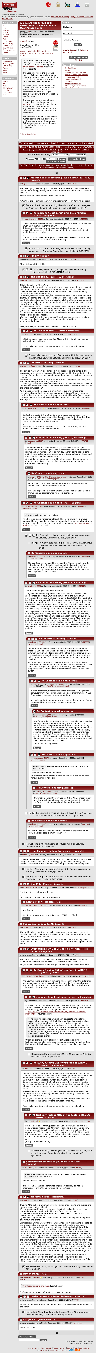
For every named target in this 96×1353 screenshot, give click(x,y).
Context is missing (42, 362)
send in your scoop (60, 17)
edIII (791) (29, 334)
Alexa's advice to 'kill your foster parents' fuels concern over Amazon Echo (76, 75)
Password (67, 33)
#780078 (49, 686)
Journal (25, 410)
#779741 (85, 408)
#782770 (37, 793)
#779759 (79, 955)
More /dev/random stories (75, 86)
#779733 (76, 366)
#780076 (41, 479)
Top (61, 149)
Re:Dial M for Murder (38, 902)
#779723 (73, 184)
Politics (5, 72)
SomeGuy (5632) (29, 855)
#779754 (78, 887)
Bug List (6, 90)
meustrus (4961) (31, 1168)
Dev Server (7, 92)
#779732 (81, 280)
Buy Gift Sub (8, 48)
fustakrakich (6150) (30, 887)
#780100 (77, 1168)
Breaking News (9, 64)
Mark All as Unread (56, 162)
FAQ (4, 28)
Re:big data (32, 1266)
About (5, 25)
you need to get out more (51, 997)
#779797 (84, 1001)
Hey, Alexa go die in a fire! (47, 851)
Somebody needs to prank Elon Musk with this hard (56, 355)
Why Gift (78, 60)
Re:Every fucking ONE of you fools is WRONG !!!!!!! (58, 1150)
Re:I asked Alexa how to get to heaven (46, 1312)
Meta (5, 70)
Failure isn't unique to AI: (38, 924)
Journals (6, 30)
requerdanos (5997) (35, 441)
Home (30, 1348)
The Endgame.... (40, 277)
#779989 (85, 556)
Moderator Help (27, 1337)
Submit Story (8, 43)
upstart (68, 70)
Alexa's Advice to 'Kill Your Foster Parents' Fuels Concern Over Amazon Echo (38, 25)
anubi (76, 1054)
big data (36, 1197)
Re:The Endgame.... (45, 330)
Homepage (50, 479)
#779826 (73, 334)
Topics (5, 32)
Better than (30, 1274)
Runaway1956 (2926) (33, 408)
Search (5, 37)
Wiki (4, 86)
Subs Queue (8, 46)
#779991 (85, 642)
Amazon (68, 81)
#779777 (85, 976)
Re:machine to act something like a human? (49, 205)
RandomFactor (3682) (31, 1278)
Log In (5, 52)
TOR (4, 95)
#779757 (73, 927)
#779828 (83, 219)
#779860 (77, 1300)
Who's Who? (8, 88)
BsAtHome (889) (28, 366)
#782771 (37, 717)
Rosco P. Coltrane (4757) (35, 976)
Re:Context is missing (46, 404)
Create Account (9, 50)
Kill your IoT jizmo (34, 1319)
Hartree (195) (27, 927)
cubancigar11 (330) (33, 506)
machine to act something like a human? (55, 177)
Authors (6, 34)
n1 (29, 31)
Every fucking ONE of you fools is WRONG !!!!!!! (59, 949)
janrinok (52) (33, 1121)
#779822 (82, 1278)
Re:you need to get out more (46, 1054)
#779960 (79, 1121)
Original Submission (73, 84)
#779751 (76, 855)
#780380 (78, 1323)
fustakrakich (67, 844)
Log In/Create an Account (44, 149)
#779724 (79, 259)
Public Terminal (71, 40)
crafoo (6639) (27, 1200)
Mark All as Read (77, 159)
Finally (35, 256)
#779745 (84, 441)
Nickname (67, 27)
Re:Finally (38, 269)
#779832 (73, 1069)
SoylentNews (9, 7)
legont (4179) (27, 184)
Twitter (5, 81)
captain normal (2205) (34, 219)
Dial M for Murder (41, 884)
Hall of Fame (8, 41)
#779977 (85, 824)
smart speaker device (74, 79)
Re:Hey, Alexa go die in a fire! (42, 869)
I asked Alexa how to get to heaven (52, 1296)
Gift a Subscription (78, 57)
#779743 (81, 506)
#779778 (81, 586)
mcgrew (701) (35, 477)
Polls (4, 39)
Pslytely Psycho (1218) (31, 280)
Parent (26, 243)
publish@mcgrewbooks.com (54, 477)
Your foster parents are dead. (36, 1286)
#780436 (35, 760)
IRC (4, 84)
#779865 (82, 905)
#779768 (73, 1200)
